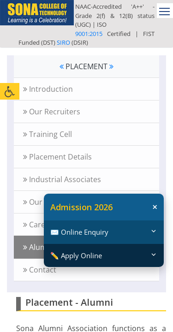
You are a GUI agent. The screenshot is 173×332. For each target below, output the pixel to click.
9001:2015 (88, 34)
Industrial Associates (62, 179)
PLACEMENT (86, 66)
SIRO (63, 42)
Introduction (48, 89)
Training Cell (47, 134)
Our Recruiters (51, 112)
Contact (39, 270)
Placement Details (57, 157)
